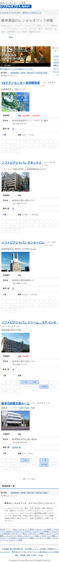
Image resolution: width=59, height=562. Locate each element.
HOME (2, 529)
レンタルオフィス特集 (13, 540)
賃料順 (23, 73)
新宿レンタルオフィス (38, 529)
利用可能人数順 (41, 73)
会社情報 (42, 549)
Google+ (34, 555)
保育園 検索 (25, 555)
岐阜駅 (15, 447)
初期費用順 (15, 73)
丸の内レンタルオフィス (33, 532)
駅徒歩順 (30, 73)
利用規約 (5, 549)
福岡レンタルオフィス (38, 538)
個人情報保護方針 (16, 549)
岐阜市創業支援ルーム (15, 403)
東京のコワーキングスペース (24, 552)
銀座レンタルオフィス (48, 534)
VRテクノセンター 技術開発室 (20, 82)
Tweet (10, 37)
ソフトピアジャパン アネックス (21, 162)
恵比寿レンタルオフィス (13, 534)
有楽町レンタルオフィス (20, 538)
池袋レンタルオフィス (43, 536)
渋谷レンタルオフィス (21, 529)
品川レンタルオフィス (25, 536)
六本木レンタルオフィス (14, 532)
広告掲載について (31, 549)
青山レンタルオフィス (31, 534)
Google (40, 555)
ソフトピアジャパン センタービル (22, 242)
